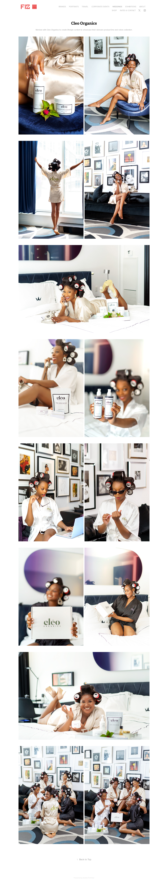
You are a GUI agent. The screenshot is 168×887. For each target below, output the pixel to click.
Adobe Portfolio (88, 878)
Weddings (117, 6)
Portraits (74, 6)
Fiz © (29, 6)
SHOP (114, 10)
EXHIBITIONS (130, 6)
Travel (85, 6)
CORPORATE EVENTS (100, 6)
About (142, 6)
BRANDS (62, 6)
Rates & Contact (128, 10)
